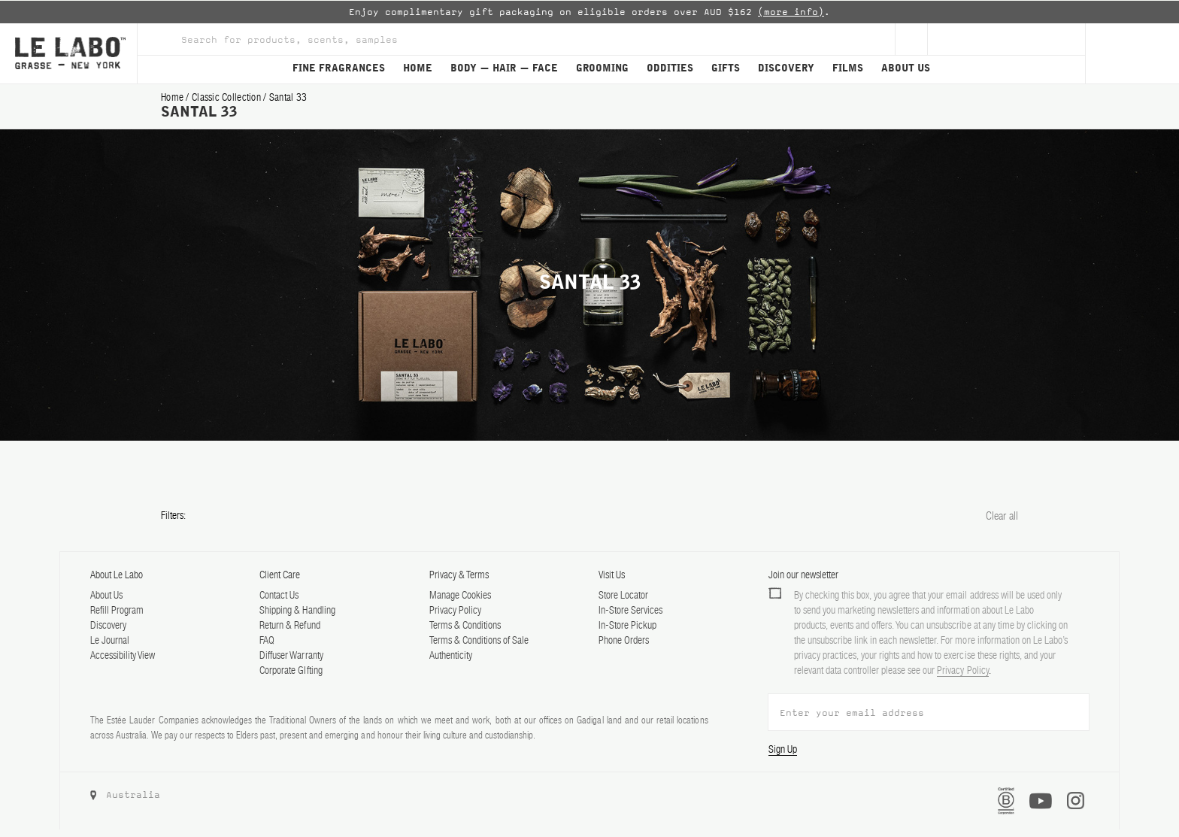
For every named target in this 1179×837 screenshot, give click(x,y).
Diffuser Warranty (291, 655)
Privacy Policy (455, 610)
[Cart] (1132, 53)
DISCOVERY (786, 69)
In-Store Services (630, 610)
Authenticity (450, 655)
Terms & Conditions (465, 625)
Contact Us (279, 595)
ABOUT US (905, 69)
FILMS (847, 69)
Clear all (1002, 515)
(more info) (791, 12)
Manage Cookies (460, 595)
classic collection (227, 97)
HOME (417, 69)
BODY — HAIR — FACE (504, 69)
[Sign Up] (911, 39)
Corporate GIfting (290, 670)
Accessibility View (122, 655)
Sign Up (782, 749)
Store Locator (623, 595)
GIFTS (725, 69)
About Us (106, 595)
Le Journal (109, 640)
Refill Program (117, 610)
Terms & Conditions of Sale (479, 640)
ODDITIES (670, 69)
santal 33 (288, 97)
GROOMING (602, 69)
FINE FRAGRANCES (338, 69)
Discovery (108, 625)
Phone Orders (624, 640)
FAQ (266, 640)
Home (173, 97)
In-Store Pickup (627, 625)
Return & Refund (289, 625)
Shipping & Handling (297, 610)
